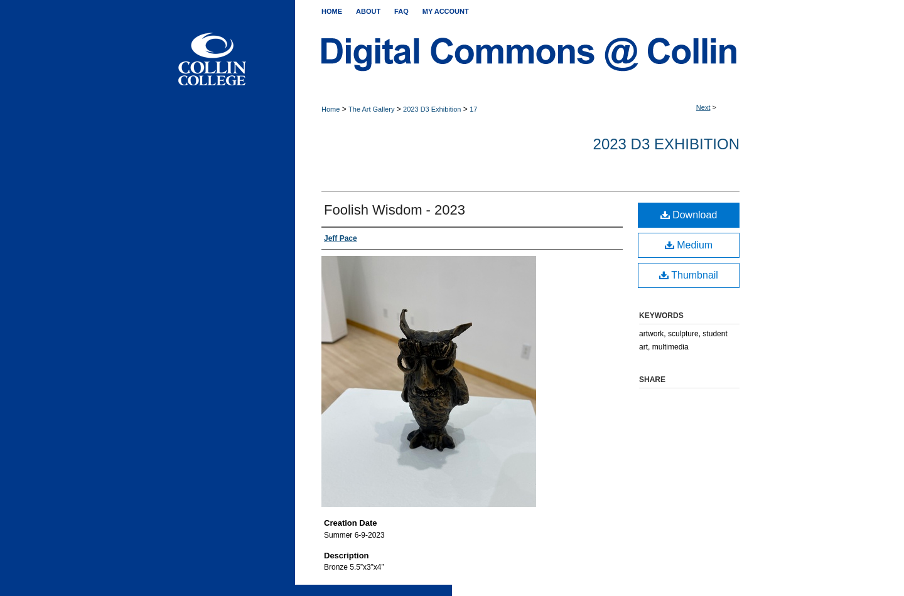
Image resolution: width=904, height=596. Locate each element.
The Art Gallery (371, 109)
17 (473, 109)
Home (330, 109)
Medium (689, 245)
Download (689, 215)
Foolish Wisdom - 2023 (394, 210)
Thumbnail (688, 275)
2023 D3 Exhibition (432, 109)
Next (703, 107)
